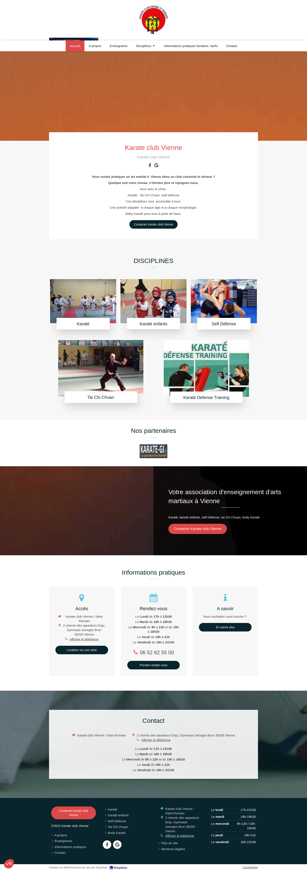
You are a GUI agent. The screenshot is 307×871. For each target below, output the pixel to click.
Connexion (250, 867)
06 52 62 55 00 (157, 652)
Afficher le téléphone (84, 639)
